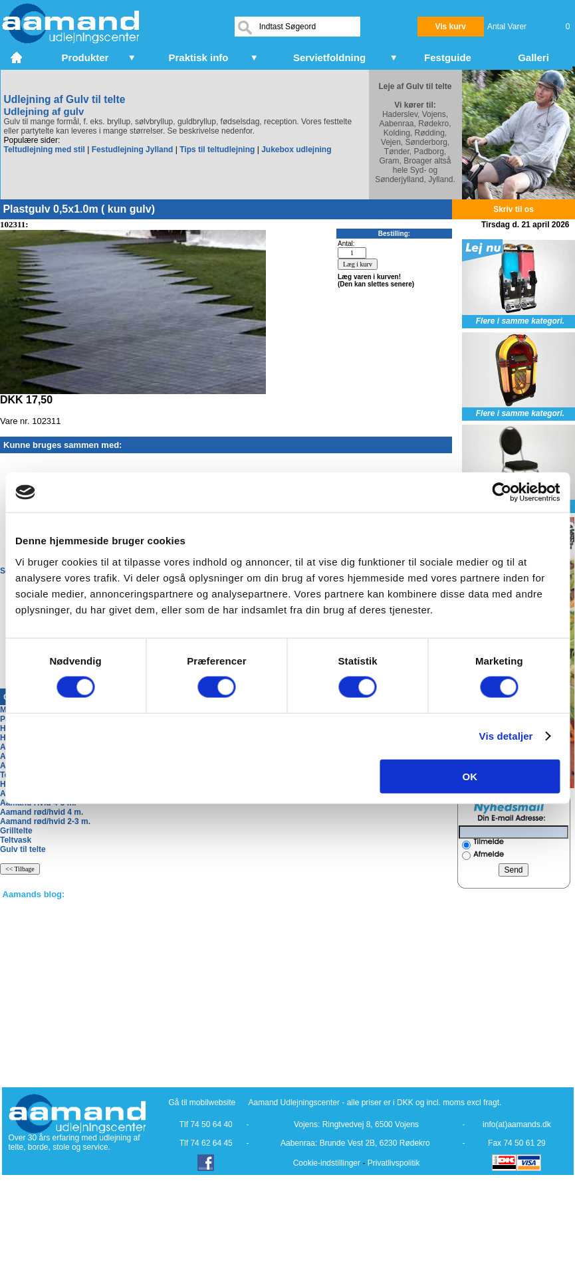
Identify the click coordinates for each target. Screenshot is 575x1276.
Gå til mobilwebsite (202, 1102)
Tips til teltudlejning (217, 149)
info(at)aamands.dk (517, 1124)
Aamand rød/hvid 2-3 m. (45, 821)
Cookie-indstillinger (326, 1163)
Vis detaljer (506, 736)
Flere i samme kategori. (520, 321)
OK (470, 776)
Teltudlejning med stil (44, 149)
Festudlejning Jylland (132, 149)
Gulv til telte (23, 849)
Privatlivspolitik (394, 1163)
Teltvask (15, 840)
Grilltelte (16, 830)
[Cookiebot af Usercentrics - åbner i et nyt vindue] (501, 492)
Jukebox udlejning (296, 149)
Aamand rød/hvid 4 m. (41, 812)
